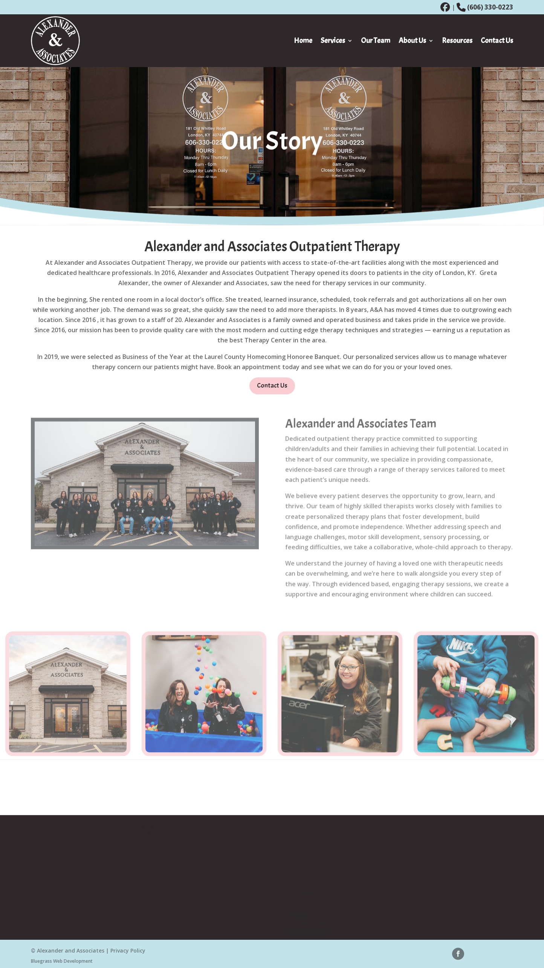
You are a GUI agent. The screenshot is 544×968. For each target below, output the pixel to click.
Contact (378, 890)
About (375, 860)
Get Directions (472, 892)
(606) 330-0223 (490, 7)
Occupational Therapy (314, 870)
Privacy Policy (127, 952)
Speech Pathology (308, 860)
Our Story (380, 870)
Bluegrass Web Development (62, 962)
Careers (377, 900)
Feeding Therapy (306, 880)
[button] (150, 827)
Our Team (380, 880)
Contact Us (272, 389)
